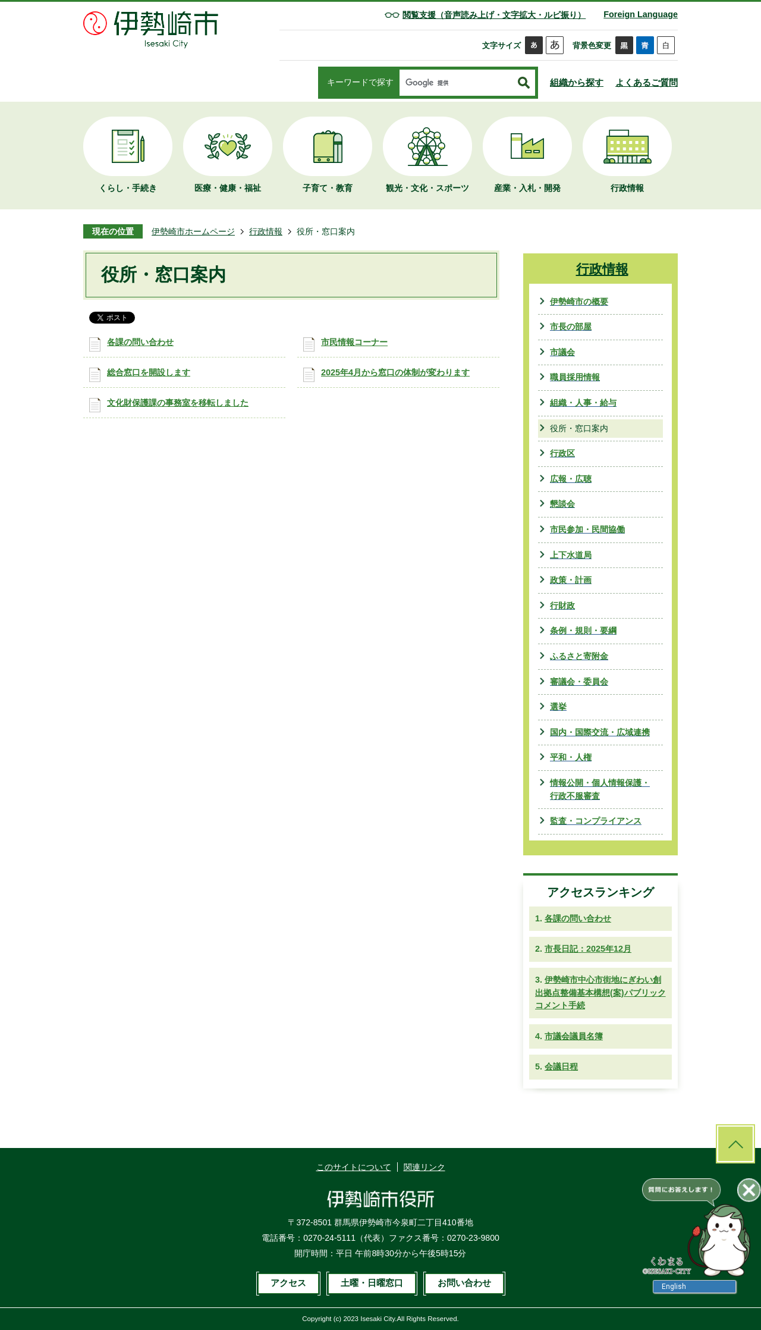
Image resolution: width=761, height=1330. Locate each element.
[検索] (456, 83)
